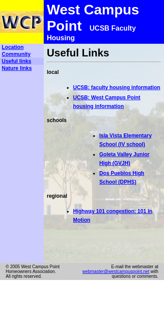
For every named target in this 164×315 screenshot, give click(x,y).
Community (16, 54)
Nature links (17, 68)
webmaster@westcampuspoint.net (115, 271)
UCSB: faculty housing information (116, 87)
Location (13, 47)
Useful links (16, 61)
